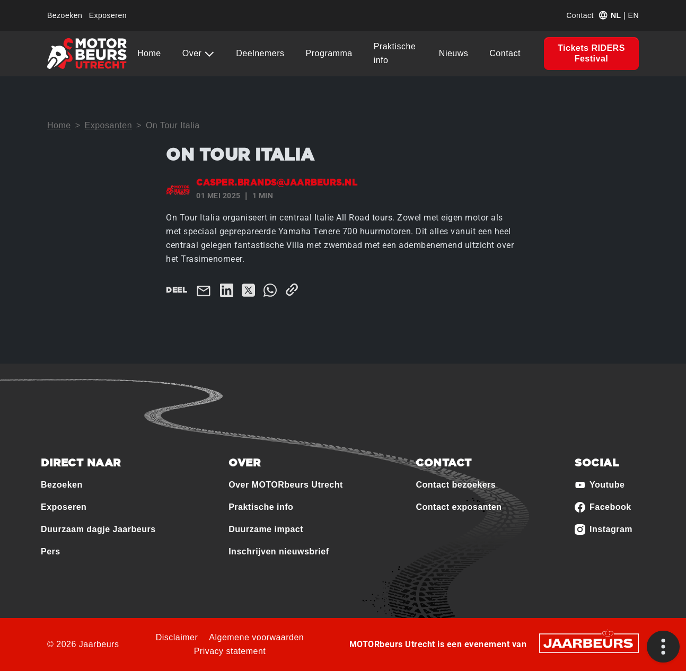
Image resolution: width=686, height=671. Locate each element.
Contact (580, 15)
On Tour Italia (173, 125)
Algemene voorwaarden (256, 637)
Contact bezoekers (456, 484)
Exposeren (108, 15)
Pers (50, 551)
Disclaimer (177, 637)
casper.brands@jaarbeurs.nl (276, 183)
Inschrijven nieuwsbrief (278, 551)
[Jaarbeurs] (589, 642)
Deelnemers (260, 53)
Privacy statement (230, 651)
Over (193, 53)
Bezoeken (64, 15)
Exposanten (109, 125)
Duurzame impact (265, 529)
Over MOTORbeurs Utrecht (285, 484)
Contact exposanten (459, 506)
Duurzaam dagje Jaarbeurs (98, 529)
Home (149, 53)
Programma (329, 53)
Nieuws (453, 53)
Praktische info (395, 53)
